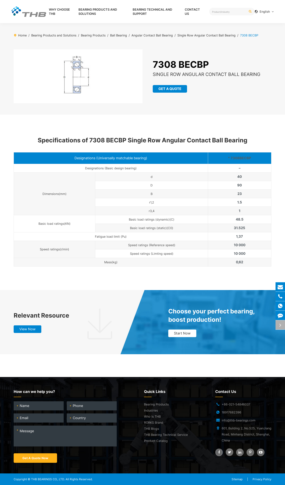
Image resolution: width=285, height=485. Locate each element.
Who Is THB (152, 416)
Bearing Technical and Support (152, 12)
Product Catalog (156, 441)
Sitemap (237, 479)
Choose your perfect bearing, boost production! (211, 315)
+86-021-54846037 (236, 404)
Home (22, 35)
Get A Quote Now (35, 458)
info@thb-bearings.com (238, 420)
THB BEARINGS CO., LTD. (48, 479)
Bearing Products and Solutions (97, 12)
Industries (151, 410)
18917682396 (231, 412)
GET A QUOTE (170, 89)
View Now (27, 329)
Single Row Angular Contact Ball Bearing (206, 35)
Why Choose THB (59, 12)
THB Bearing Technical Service (166, 435)
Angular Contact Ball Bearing (152, 35)
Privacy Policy (262, 479)
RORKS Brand (153, 422)
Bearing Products (93, 35)
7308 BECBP (249, 35)
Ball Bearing (118, 35)
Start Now (182, 333)
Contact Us (192, 12)
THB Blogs (151, 429)
